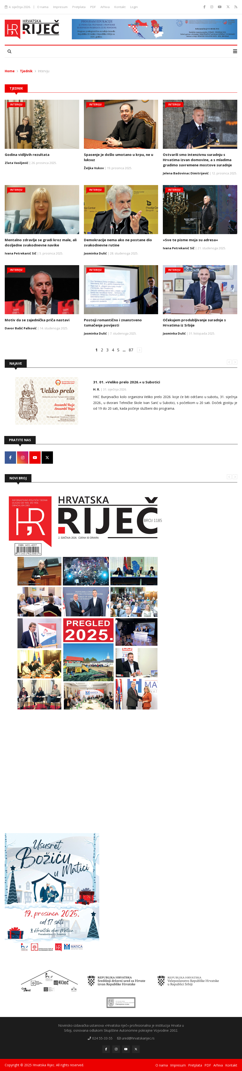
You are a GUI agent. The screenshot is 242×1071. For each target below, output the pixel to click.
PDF (93, 7)
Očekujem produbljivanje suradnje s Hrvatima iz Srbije (194, 322)
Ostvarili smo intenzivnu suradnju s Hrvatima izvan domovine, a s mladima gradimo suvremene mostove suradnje (197, 159)
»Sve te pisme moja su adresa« (190, 239)
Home (10, 71)
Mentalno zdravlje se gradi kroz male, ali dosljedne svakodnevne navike (41, 242)
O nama (42, 7)
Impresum (60, 7)
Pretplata (79, 7)
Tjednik (26, 71)
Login (134, 7)
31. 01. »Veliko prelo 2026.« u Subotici (126, 382)
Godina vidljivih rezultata (27, 154)
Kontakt (119, 7)
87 (131, 350)
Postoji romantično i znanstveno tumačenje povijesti (113, 322)
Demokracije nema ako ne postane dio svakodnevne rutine (118, 242)
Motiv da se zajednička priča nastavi (37, 320)
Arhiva (105, 7)
